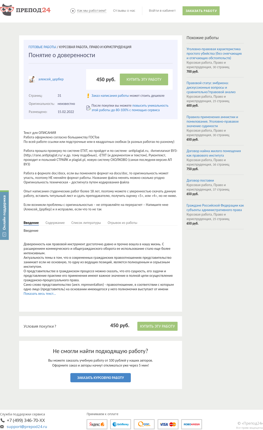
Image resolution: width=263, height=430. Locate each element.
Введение (31, 223)
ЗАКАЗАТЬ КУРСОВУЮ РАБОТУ (100, 378)
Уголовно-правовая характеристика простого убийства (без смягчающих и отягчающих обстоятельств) (214, 53)
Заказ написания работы (110, 95)
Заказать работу (201, 11)
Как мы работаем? (91, 10)
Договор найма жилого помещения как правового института (214, 153)
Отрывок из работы (122, 223)
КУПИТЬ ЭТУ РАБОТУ (144, 79)
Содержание (55, 223)
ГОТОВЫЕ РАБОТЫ (42, 47)
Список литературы (86, 223)
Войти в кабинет (162, 10)
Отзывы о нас (124, 10)
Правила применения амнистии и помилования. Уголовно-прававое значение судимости (213, 121)
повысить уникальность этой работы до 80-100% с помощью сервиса (129, 107)
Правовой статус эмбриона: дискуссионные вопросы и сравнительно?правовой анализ (211, 87)
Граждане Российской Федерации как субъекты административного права (215, 207)
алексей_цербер (51, 79)
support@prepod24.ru (27, 426)
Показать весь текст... (40, 293)
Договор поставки (200, 180)
